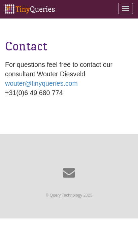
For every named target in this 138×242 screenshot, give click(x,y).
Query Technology (66, 195)
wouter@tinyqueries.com (41, 83)
